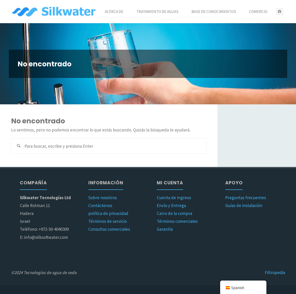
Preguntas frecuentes (245, 197)
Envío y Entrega (171, 205)
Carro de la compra (174, 213)
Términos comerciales (177, 221)
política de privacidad (108, 213)
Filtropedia (275, 272)
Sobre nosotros (102, 197)
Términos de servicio (107, 221)
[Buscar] (19, 146)
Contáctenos (100, 205)
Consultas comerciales (109, 229)
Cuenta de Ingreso (174, 197)
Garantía (165, 229)
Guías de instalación (243, 205)
